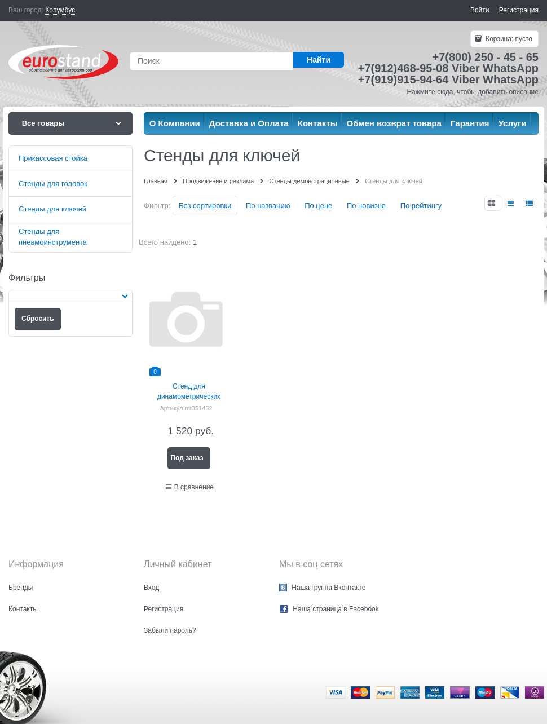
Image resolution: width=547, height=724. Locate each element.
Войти (479, 10)
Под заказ (186, 458)
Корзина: (508, 39)
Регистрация (519, 10)
